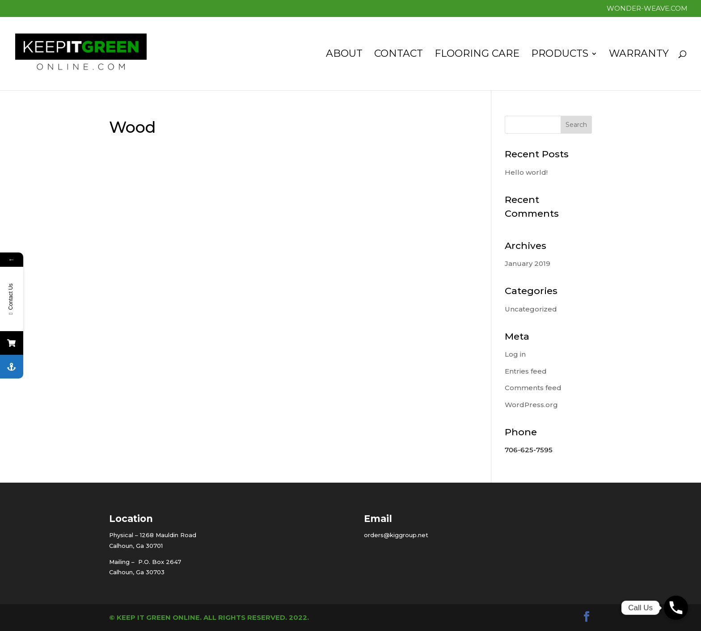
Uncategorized (531, 309)
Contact (398, 54)
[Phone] (676, 608)
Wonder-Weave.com (647, 9)
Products (559, 54)
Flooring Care (477, 54)
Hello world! (526, 172)
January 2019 (527, 263)
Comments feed (533, 387)
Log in (515, 354)
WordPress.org (531, 404)
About (344, 54)
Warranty (639, 54)
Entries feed (526, 371)
